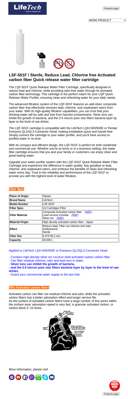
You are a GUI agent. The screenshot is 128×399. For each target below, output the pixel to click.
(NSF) (88, 212)
